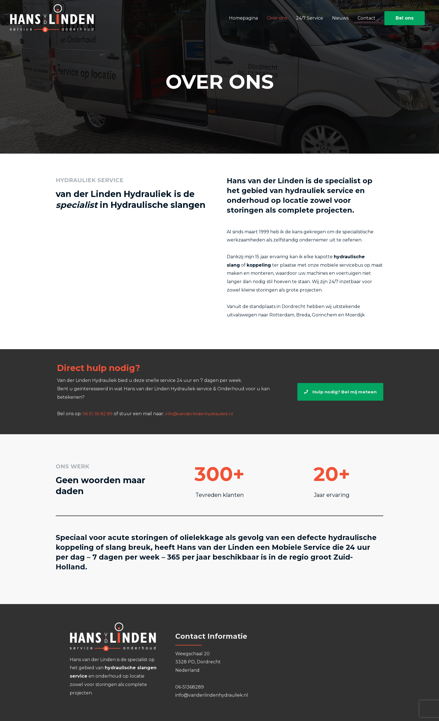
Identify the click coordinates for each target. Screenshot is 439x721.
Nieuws (340, 18)
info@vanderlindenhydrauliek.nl (203, 413)
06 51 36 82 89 (98, 413)
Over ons (277, 18)
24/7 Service (309, 18)
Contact (366, 18)
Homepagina (243, 18)
